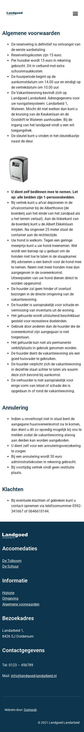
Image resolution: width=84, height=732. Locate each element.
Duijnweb (30, 710)
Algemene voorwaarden (20, 604)
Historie (8, 593)
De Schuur (10, 566)
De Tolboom (12, 561)
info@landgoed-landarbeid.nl (34, 676)
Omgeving (10, 598)
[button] (75, 13)
